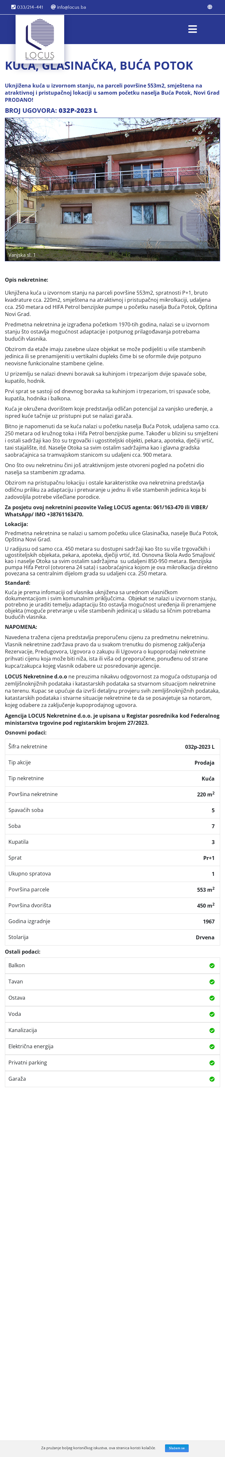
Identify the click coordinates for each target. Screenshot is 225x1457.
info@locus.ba (68, 7)
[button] (16, 189)
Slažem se (177, 1448)
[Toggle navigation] (192, 29)
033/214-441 (27, 7)
